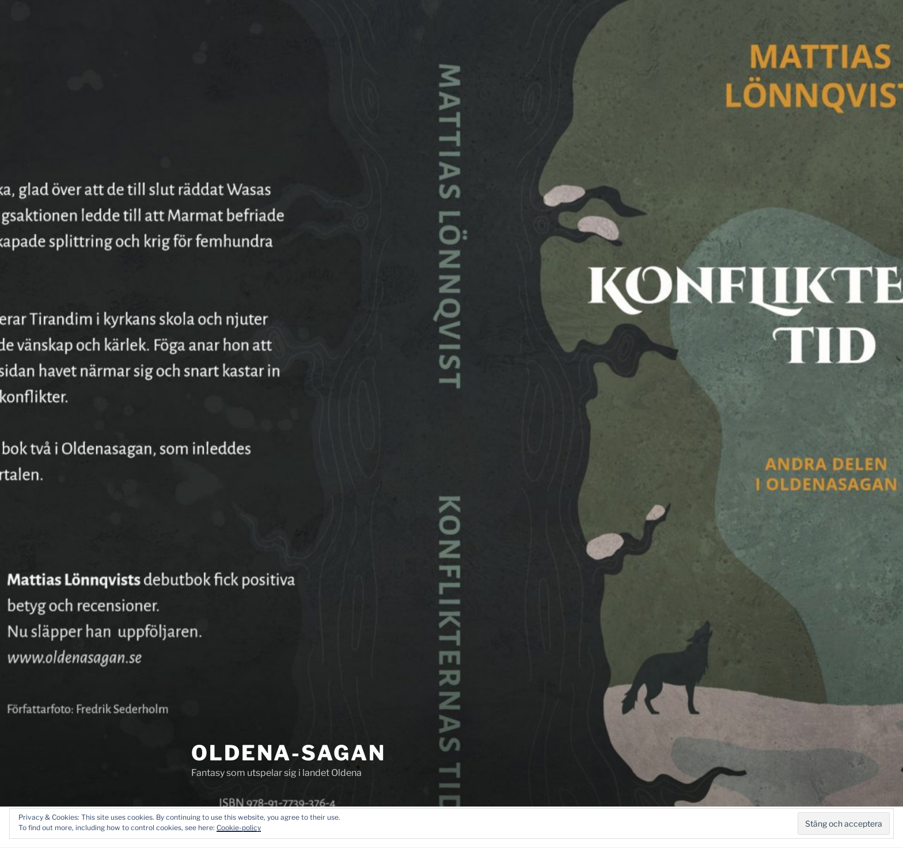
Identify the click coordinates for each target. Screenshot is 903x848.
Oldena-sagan (288, 753)
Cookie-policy (239, 827)
